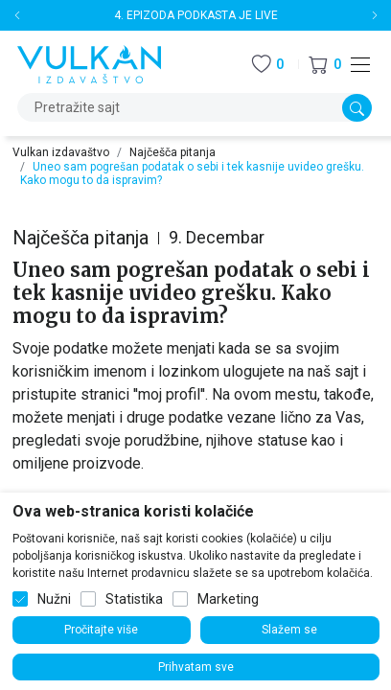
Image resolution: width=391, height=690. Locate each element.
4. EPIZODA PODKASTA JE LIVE (196, 15)
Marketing (228, 599)
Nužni (54, 599)
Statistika (134, 599)
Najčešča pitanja (172, 152)
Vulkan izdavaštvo (60, 152)
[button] (325, 65)
